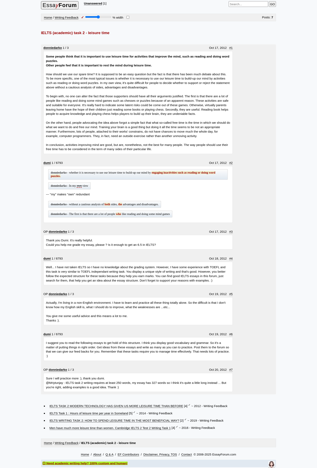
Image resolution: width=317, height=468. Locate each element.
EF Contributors (128, 454)
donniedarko (52, 47)
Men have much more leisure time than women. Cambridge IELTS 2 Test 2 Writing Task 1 (110, 428)
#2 (231, 162)
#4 (231, 258)
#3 (231, 231)
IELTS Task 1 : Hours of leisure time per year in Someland (89, 413)
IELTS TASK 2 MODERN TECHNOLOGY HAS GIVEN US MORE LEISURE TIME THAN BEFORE (116, 406)
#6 (231, 334)
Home (48, 17)
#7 (231, 369)
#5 (231, 294)
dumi (47, 162)
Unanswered (93, 3)
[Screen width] (98, 17)
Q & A (109, 454)
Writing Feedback (66, 17)
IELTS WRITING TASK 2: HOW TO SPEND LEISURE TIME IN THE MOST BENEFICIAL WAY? (114, 420)
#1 (231, 47)
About (97, 454)
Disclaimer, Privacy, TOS (160, 454)
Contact (186, 454)
